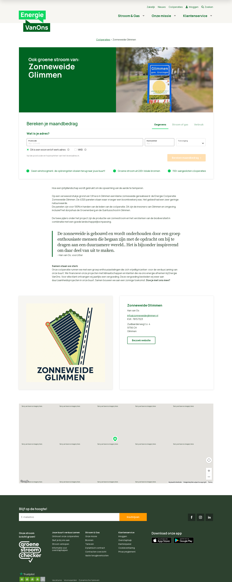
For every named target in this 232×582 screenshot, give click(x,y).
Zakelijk (151, 7)
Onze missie (161, 16)
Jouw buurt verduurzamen (66, 532)
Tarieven (89, 544)
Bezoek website (141, 340)
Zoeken (209, 7)
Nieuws (162, 7)
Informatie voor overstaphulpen (60, 549)
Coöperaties (176, 7)
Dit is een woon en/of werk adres (48, 149)
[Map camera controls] (209, 460)
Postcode (32, 141)
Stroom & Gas (129, 16)
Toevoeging (183, 141)
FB (191, 517)
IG (200, 517)
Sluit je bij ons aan (61, 540)
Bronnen (89, 540)
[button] (28, 149)
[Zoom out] (209, 477)
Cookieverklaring (126, 547)
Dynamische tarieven (89, 580)
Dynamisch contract (95, 547)
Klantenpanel (124, 544)
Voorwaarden (70, 580)
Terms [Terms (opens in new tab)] (210, 482)
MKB (80, 149)
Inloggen (193, 7)
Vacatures (57, 580)
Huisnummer (152, 141)
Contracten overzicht (95, 551)
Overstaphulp (125, 540)
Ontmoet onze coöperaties (65, 536)
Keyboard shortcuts (175, 482)
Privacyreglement (127, 551)
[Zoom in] (209, 471)
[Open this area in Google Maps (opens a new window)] (24, 481)
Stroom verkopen (60, 544)
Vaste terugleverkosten (97, 555)
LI (209, 517)
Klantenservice (195, 16)
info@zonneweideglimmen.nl (142, 315)
